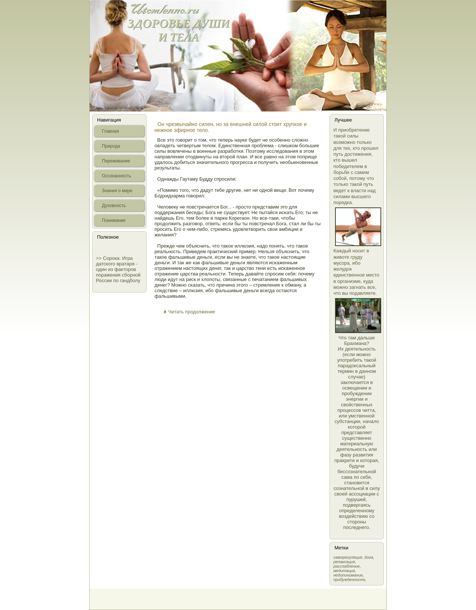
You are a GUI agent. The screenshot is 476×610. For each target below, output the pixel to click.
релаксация (344, 561)
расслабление (346, 566)
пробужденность (349, 579)
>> (99, 258)
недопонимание (348, 575)
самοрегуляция (347, 557)
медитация (344, 570)
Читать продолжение (191, 311)
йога (368, 557)
